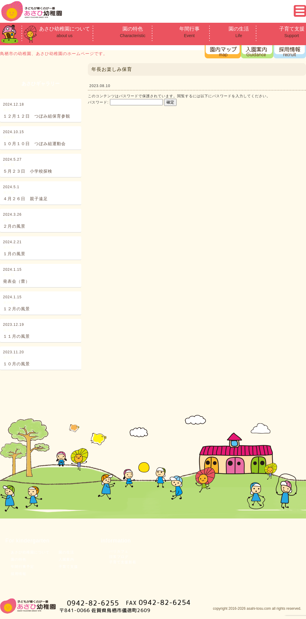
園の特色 (132, 32)
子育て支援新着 (122, 562)
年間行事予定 (22, 567)
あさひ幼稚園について (64, 32)
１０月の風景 (16, 363)
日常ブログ (118, 557)
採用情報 (18, 574)
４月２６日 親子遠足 (25, 198)
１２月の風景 (16, 308)
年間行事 (189, 32)
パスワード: (125, 102)
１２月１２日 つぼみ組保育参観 (36, 116)
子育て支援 (291, 32)
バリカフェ (118, 551)
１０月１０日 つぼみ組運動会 (34, 143)
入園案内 (66, 559)
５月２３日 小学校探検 (27, 171)
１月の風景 (14, 253)
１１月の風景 (16, 336)
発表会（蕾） (16, 281)
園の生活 (239, 32)
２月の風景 (14, 226)
